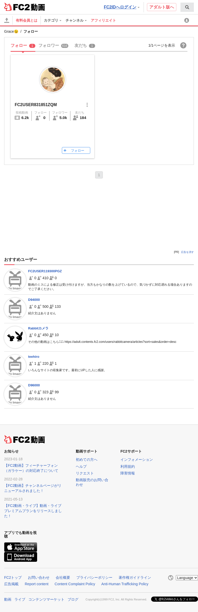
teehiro (33, 357)
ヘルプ (81, 466)
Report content (36, 584)
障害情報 (127, 473)
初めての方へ (86, 459)
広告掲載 (11, 584)
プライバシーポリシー (94, 577)
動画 (7, 599)
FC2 (17, 7)
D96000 (34, 385)
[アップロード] (6, 20)
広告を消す (187, 252)
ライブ (19, 599)
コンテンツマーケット (46, 599)
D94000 (34, 300)
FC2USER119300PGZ (45, 271)
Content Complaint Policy (75, 584)
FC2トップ (13, 577)
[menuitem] (187, 7)
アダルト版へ (161, 7)
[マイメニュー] (187, 20)
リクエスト (85, 473)
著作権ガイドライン (135, 577)
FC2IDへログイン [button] (121, 7)
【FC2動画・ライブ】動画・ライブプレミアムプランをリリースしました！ (33, 511)
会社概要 (63, 577)
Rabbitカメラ (38, 328)
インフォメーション (136, 459)
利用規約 (127, 466)
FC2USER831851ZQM (36, 105)
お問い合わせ (39, 577)
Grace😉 (11, 31)
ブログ (73, 599)
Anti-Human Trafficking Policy (124, 584)
